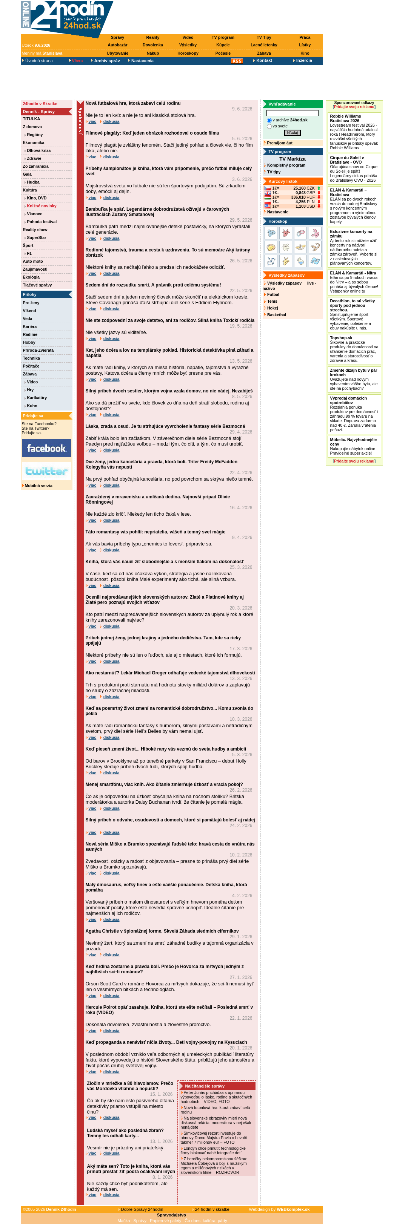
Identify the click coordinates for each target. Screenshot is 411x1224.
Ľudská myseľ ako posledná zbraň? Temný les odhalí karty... (125, 1133)
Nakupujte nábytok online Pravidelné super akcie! (353, 446)
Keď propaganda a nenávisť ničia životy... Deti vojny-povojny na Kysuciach (166, 1042)
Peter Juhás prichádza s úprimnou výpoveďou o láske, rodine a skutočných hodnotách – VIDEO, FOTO (216, 1097)
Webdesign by (279, 1209)
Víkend (29, 310)
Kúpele (223, 45)
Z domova (32, 126)
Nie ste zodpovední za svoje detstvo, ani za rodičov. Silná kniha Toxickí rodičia (170, 320)
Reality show (35, 229)
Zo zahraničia (36, 166)
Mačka (124, 1220)
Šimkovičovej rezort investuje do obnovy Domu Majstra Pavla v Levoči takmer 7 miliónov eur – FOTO (214, 1137)
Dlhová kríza (38, 150)
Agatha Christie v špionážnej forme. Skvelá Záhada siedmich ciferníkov (162, 931)
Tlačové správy (37, 285)
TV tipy (272, 172)
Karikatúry (36, 397)
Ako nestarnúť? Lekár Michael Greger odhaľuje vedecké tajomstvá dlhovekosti (170, 673)
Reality (153, 37)
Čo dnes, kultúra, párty (206, 1220)
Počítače (31, 366)
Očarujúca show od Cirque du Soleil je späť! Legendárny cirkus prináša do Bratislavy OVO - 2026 (354, 168)
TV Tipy (264, 37)
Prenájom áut (278, 143)
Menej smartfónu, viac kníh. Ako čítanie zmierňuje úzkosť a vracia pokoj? (164, 784)
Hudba (32, 182)
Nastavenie (276, 212)
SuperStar (35, 237)
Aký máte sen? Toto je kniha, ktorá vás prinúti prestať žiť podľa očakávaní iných (131, 1169)
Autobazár (117, 45)
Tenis (270, 301)
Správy (118, 37)
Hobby (29, 342)
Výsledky (188, 45)
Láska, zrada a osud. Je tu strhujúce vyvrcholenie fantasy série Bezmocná (165, 426)
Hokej (271, 308)
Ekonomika (34, 142)
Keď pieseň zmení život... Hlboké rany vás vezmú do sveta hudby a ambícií (166, 749)
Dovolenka (153, 45)
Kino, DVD (36, 198)
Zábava (264, 53)
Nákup (153, 53)
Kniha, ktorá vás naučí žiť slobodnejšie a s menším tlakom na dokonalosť (165, 561)
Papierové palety (165, 1220)
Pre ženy (31, 302)
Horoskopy (188, 53)
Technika (31, 358)
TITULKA (31, 118)
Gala (27, 174)
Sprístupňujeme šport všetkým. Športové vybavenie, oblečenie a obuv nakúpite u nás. (352, 314)
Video (188, 37)
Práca (304, 37)
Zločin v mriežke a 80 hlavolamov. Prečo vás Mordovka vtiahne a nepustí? (130, 1086)
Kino (304, 53)
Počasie (223, 53)
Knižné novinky (41, 206)
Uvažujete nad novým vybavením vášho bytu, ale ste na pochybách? (354, 379)
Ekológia (31, 277)
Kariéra (30, 326)
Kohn (31, 405)
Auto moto (33, 261)
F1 (28, 253)
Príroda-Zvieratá (38, 350)
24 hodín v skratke (210, 1209)
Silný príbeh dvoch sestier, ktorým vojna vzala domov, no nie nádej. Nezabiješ (169, 391)
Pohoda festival (41, 221)
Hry (29, 390)
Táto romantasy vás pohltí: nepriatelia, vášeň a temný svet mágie (156, 532)
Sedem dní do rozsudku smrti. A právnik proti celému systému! (153, 285)
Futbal (271, 294)
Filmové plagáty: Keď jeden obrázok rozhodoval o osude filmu (153, 133)
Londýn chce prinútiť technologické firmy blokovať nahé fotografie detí (213, 1150)
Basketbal (275, 315)
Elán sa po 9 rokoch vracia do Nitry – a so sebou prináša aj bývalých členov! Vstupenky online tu (354, 282)
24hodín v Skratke (40, 103)
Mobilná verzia (37, 485)
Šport (28, 245)
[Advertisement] (219, 17)
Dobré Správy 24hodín (140, 1209)
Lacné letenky (264, 45)
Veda (27, 318)
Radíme (30, 334)
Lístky (305, 45)
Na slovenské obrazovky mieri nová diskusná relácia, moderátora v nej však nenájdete (216, 1122)
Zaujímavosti (35, 269)
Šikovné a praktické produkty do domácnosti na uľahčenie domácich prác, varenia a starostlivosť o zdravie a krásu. (354, 349)
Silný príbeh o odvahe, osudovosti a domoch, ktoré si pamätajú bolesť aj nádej (170, 820)
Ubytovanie (117, 53)
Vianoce (34, 213)
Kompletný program (284, 165)
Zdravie (33, 158)
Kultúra (30, 190)
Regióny (34, 134)
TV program (223, 37)
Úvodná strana (37, 60)
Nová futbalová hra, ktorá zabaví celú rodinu (133, 103)
